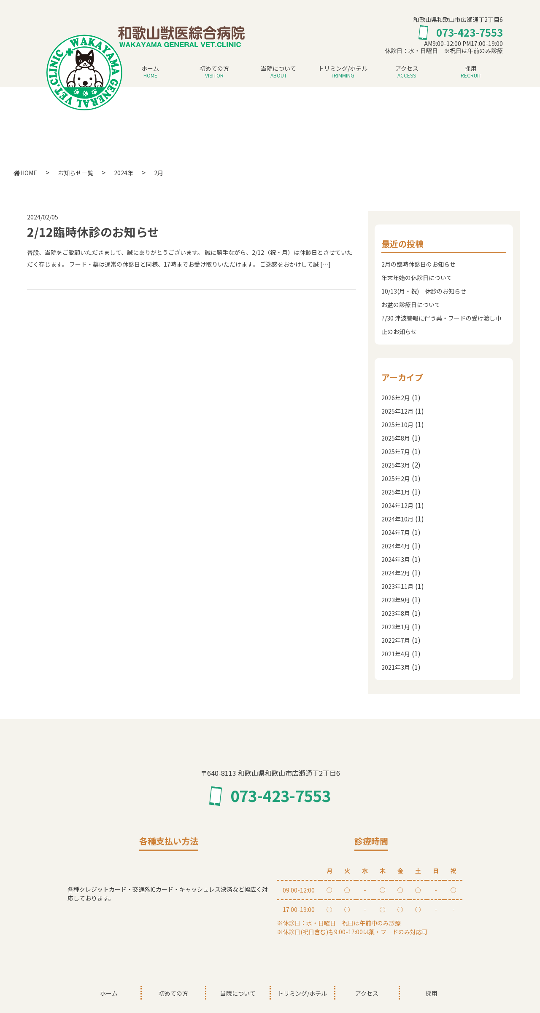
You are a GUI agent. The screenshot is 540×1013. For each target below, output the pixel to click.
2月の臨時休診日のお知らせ (418, 264)
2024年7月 (395, 532)
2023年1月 (395, 627)
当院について (278, 72)
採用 (471, 72)
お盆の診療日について (410, 304)
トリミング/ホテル (342, 72)
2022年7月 (395, 640)
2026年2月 (395, 397)
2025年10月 (397, 424)
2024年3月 (395, 559)
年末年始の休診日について (416, 277)
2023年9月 (395, 600)
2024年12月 (397, 505)
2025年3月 (395, 465)
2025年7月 (395, 451)
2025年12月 (397, 411)
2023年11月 (397, 586)
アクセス (407, 72)
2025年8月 (395, 438)
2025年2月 (395, 478)
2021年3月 (395, 667)
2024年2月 (395, 573)
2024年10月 (397, 519)
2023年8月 (395, 613)
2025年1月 (395, 492)
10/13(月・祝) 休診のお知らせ (423, 291)
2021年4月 (395, 653)
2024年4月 (395, 546)
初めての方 (214, 72)
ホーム (150, 72)
